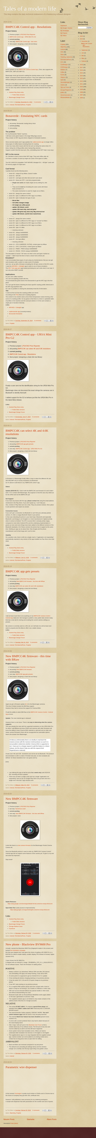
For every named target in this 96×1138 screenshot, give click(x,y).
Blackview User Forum (35, 1025)
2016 (81, 70)
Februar (84, 61)
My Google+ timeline (66, 28)
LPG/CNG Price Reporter (27, 34)
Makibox (62, 69)
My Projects (63, 33)
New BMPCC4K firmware (24, 669)
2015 (81, 73)
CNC (61, 52)
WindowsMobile (65, 97)
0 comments (37, 102)
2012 (81, 81)
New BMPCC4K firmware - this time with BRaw (30, 581)
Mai (83, 55)
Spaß (62, 80)
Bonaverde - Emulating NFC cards (26, 115)
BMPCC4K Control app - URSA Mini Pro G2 (23, 37)
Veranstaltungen (65, 82)
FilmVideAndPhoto (20, 104)
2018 (81, 64)
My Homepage (64, 30)
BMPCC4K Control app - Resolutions (28, 26)
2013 (81, 78)
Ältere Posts (51, 1119)
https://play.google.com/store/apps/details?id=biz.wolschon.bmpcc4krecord (30, 903)
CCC (61, 62)
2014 (81, 75)
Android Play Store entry (16, 92)
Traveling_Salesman (66, 57)
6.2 (26, 704)
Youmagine (18, 1093)
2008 (81, 92)
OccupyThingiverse (66, 90)
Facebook (12, 928)
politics (62, 92)
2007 (81, 95)
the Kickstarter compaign (17, 950)
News (62, 54)
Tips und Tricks (64, 87)
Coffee (62, 72)
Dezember (85, 41)
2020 (81, 36)
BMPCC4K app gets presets (24, 444)
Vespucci (63, 77)
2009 (81, 89)
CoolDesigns (64, 64)
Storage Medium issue (15, 926)
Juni (83, 53)
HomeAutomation (65, 95)
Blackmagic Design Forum (17, 97)
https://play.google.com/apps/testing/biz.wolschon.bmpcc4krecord (29, 909)
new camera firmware (24, 845)
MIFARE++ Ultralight (18, 266)
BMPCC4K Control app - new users (26, 41)
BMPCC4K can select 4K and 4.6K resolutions (34, 349)
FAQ (17, 294)
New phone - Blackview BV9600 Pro (28, 944)
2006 (81, 97)
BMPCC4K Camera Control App (28, 69)
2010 (81, 86)
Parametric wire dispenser (21, 1067)
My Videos (63, 35)
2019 (81, 39)
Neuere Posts (9, 1119)
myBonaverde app (38, 142)
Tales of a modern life (30, 8)
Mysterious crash (20, 808)
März (83, 58)
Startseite (30, 1119)
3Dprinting (13, 1113)
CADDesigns (64, 67)
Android (12, 104)
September (85, 50)
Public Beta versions (18, 95)
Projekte (28, 104)
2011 (81, 84)
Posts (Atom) (14, 1123)
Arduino (62, 85)
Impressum (63, 25)
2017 (81, 67)
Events (62, 74)
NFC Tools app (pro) (14, 268)
